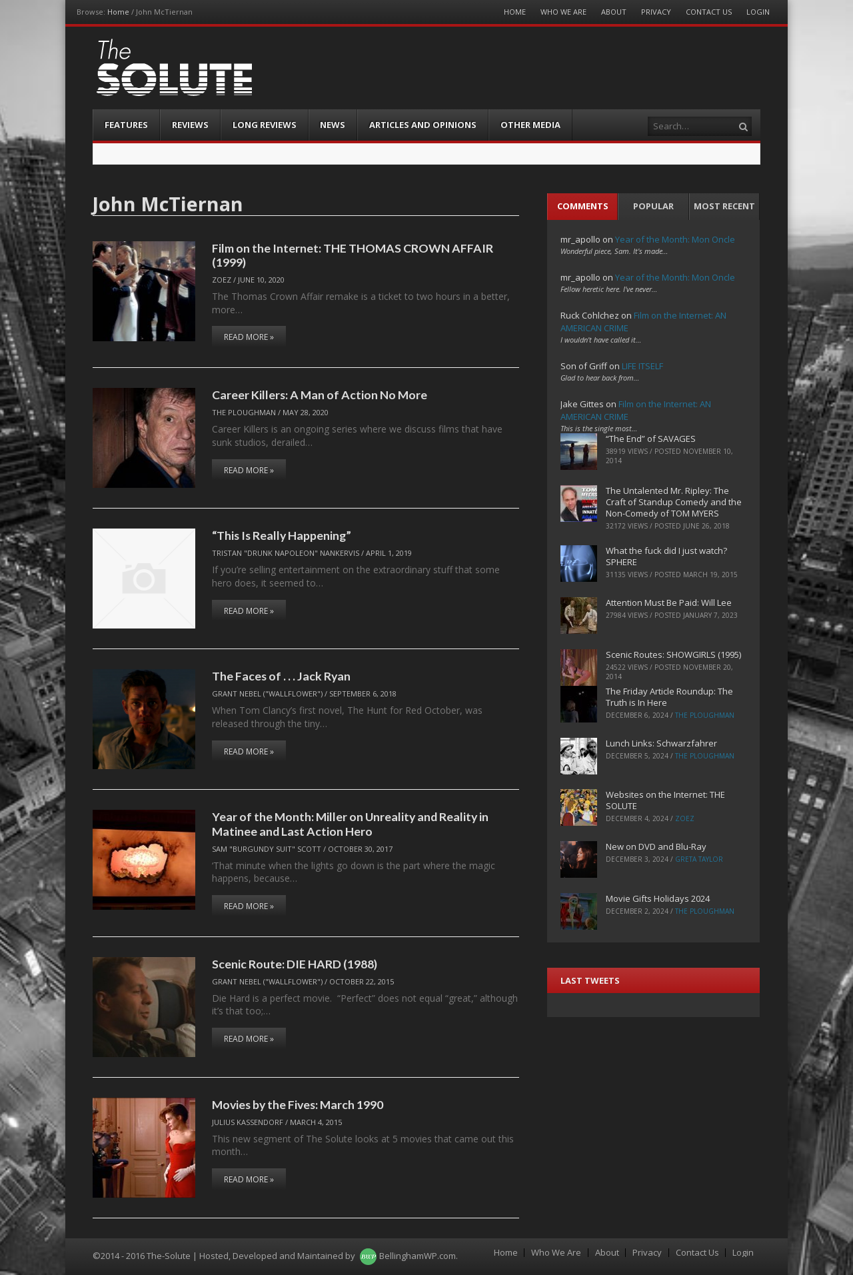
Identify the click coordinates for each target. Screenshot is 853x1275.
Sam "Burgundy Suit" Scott (266, 849)
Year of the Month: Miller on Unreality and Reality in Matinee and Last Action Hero (350, 823)
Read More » (249, 337)
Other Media (530, 125)
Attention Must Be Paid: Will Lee (669, 603)
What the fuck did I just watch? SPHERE (666, 556)
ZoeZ (221, 280)
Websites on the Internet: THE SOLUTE (665, 800)
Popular (653, 206)
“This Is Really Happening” (281, 535)
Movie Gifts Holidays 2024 (658, 898)
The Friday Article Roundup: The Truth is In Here (669, 696)
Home (118, 12)
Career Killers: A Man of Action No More (319, 394)
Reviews (190, 125)
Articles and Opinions (422, 125)
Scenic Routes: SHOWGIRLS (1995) (673, 654)
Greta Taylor (699, 859)
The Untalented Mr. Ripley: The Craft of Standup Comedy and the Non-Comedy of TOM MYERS (674, 502)
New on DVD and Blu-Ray (656, 846)
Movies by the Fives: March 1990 (297, 1104)
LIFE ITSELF (642, 366)
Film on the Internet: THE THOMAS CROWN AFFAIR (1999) (352, 255)
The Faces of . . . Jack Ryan (281, 675)
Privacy (656, 11)
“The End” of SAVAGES (651, 439)
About (613, 11)
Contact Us (709, 11)
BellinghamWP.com (417, 1256)
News (332, 125)
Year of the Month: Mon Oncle (675, 239)
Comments (582, 206)
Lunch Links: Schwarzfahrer (661, 743)
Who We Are (563, 11)
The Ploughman (244, 412)
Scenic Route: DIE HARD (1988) (294, 963)
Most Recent (724, 206)
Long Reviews (265, 125)
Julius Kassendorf (247, 1122)
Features (126, 125)
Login (758, 11)
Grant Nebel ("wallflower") (267, 693)
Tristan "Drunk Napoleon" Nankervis (285, 553)
